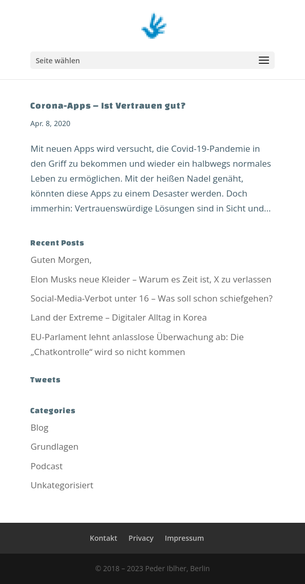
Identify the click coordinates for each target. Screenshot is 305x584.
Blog (39, 427)
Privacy (141, 538)
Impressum (184, 538)
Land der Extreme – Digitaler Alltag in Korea (118, 317)
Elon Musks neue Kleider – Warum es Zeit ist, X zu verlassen (150, 279)
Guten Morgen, (60, 260)
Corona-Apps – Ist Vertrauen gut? (108, 105)
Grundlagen (54, 446)
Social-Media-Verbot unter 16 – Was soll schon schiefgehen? (151, 298)
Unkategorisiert (61, 485)
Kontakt (104, 538)
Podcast (46, 466)
